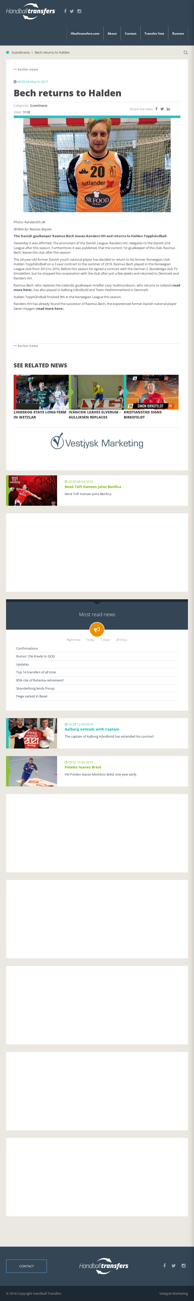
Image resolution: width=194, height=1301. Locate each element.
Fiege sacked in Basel (31, 696)
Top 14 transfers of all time (36, 672)
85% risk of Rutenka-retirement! (40, 680)
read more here (49, 308)
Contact (130, 33)
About (112, 33)
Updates (22, 664)
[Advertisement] (97, 552)
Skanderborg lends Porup (35, 688)
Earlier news (26, 69)
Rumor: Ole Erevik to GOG (35, 656)
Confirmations (27, 648)
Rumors (178, 33)
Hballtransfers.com (85, 33)
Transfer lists (154, 33)
